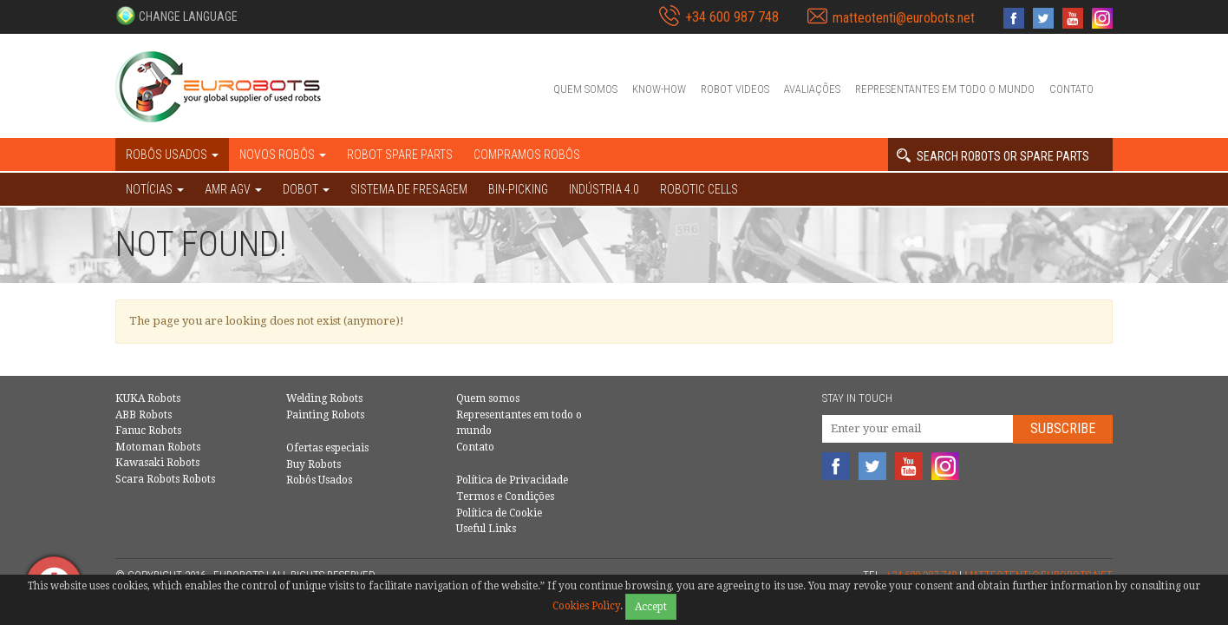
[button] (176, 15)
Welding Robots (324, 398)
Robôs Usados (319, 480)
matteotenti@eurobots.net (904, 18)
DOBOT (306, 189)
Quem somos (585, 88)
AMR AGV (233, 189)
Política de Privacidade (512, 480)
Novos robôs (282, 154)
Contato (1071, 88)
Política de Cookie (499, 513)
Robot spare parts (400, 154)
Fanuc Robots (148, 430)
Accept (651, 607)
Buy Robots (313, 464)
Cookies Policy (586, 606)
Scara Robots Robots (165, 479)
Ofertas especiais (327, 448)
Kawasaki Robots (157, 463)
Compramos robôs (527, 154)
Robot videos (735, 88)
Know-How (659, 88)
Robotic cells (699, 189)
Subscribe (1062, 428)
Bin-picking (518, 189)
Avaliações (812, 88)
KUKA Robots (147, 398)
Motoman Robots (157, 447)
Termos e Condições (505, 496)
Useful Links (486, 529)
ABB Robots (143, 415)
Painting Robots (325, 415)
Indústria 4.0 (604, 189)
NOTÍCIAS (155, 189)
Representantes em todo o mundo (945, 88)
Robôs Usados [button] (172, 154)
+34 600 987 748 (732, 17)
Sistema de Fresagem (408, 189)
